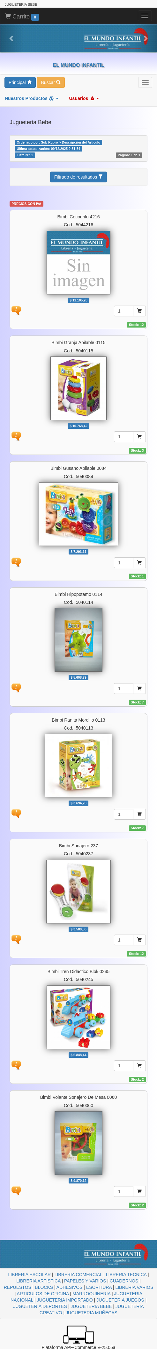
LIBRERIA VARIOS (134, 1287)
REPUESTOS (17, 1287)
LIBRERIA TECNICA (126, 1274)
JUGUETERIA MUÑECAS (91, 1312)
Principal (20, 82)
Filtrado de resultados (78, 177)
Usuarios (84, 98)
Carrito (22, 17)
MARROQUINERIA (91, 1293)
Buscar (50, 82)
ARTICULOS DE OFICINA (43, 1293)
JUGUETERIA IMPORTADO (65, 1300)
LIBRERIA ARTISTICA (38, 1280)
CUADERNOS (124, 1280)
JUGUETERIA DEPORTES (40, 1306)
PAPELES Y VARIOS (85, 1280)
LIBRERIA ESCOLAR (29, 1274)
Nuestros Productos (31, 98)
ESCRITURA (99, 1287)
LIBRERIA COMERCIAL (78, 1274)
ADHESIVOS (69, 1287)
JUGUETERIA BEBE (91, 1306)
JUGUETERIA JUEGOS (120, 1300)
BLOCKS (44, 1287)
